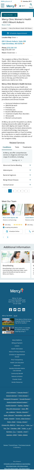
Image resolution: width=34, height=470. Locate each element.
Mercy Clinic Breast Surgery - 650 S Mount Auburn (17, 468)
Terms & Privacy (13, 445)
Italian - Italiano (23, 435)
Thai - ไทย (6, 428)
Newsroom (17, 365)
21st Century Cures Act (24, 445)
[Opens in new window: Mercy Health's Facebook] (10, 309)
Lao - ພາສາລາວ (10, 412)
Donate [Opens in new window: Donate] (17, 357)
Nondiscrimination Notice (17, 368)
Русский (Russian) (24, 399)
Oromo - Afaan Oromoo (23, 418)
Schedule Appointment (17, 33)
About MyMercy (17, 340)
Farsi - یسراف (20, 425)
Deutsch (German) (11, 396)
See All (15, 315)
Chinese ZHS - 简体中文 (8, 425)
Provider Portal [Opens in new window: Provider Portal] (17, 379)
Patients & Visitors (17, 376)
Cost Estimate (17, 370)
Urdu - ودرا (29, 425)
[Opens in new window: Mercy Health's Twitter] (14, 309)
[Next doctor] (7, 237)
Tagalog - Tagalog (23, 405)
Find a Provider (10, 15)
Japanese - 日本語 (11, 435)
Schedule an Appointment (17, 354)
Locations (4, 28)
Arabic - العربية (26, 428)
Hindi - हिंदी (25, 409)
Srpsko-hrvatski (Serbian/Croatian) (17, 402)
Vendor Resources (17, 382)
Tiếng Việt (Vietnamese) (13, 409)
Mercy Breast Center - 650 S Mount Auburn (17, 466)
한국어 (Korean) (23, 396)
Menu (2, 6)
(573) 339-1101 (12, 48)
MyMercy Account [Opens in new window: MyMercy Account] (5, 1)
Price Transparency (17, 360)
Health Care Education (17, 362)
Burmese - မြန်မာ (11, 432)
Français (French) (22, 392)
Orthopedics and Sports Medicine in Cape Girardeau (17, 464)
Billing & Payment (17, 343)
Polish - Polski (11, 422)
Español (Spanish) (11, 405)
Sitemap (6, 445)
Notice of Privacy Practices (17, 352)
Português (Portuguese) (11, 399)
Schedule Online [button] (12, 231)
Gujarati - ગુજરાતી (22, 432)
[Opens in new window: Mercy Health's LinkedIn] (23, 309)
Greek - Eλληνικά (9, 415)
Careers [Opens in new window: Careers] (17, 346)
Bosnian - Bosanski (22, 412)
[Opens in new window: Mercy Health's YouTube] (19, 309)
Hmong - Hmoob (22, 422)
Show (10, 37)
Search (31, 5)
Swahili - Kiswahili (9, 418)
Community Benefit (17, 373)
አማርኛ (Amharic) (11, 392)
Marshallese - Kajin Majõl (22, 415)
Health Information (17, 349)
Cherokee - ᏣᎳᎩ (15, 428)
